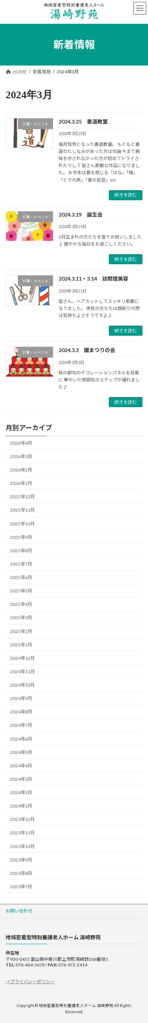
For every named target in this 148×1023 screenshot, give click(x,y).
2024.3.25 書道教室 (83, 121)
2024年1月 (21, 806)
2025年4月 (21, 604)
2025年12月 (22, 497)
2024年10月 (22, 685)
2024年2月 (21, 792)
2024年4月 (21, 765)
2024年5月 (21, 752)
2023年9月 (21, 860)
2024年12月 (22, 658)
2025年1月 (21, 645)
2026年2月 (21, 470)
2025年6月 (21, 577)
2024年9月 (21, 698)
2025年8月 (21, 550)
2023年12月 (22, 819)
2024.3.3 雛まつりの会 (87, 350)
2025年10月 (22, 524)
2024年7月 (21, 725)
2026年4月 (21, 443)
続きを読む (125, 195)
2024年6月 (21, 739)
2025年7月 (21, 564)
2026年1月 (21, 483)
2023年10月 (22, 846)
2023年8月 (21, 873)
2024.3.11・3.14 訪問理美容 (93, 278)
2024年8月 (21, 712)
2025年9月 (21, 537)
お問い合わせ (19, 911)
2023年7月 (21, 886)
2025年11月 (22, 510)
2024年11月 (22, 671)
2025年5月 (21, 591)
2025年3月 (21, 618)
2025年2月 (21, 631)
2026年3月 (21, 456)
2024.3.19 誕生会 (81, 214)
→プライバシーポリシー (30, 981)
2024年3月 (21, 779)
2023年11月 (22, 833)
